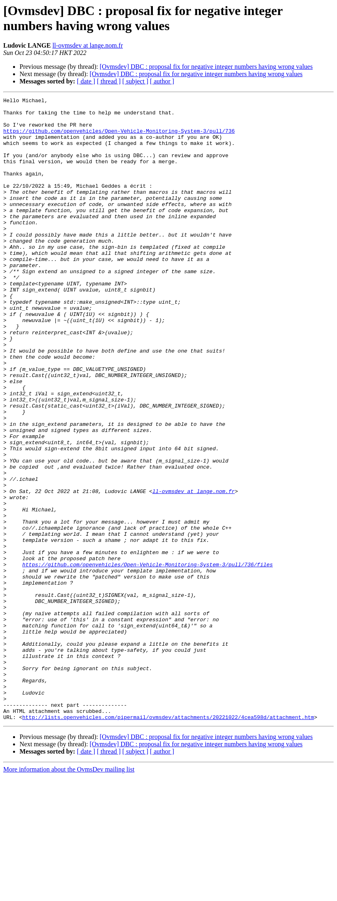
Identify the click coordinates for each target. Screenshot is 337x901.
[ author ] (162, 81)
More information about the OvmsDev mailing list (69, 893)
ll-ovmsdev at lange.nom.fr (87, 45)
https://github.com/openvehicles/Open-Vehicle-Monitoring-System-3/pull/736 (119, 138)
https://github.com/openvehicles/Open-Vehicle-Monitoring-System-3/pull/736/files (147, 658)
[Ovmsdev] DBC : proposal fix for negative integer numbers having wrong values (206, 66)
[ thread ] (109, 81)
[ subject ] (135, 81)
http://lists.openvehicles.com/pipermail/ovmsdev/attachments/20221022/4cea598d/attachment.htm (168, 841)
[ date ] (86, 81)
